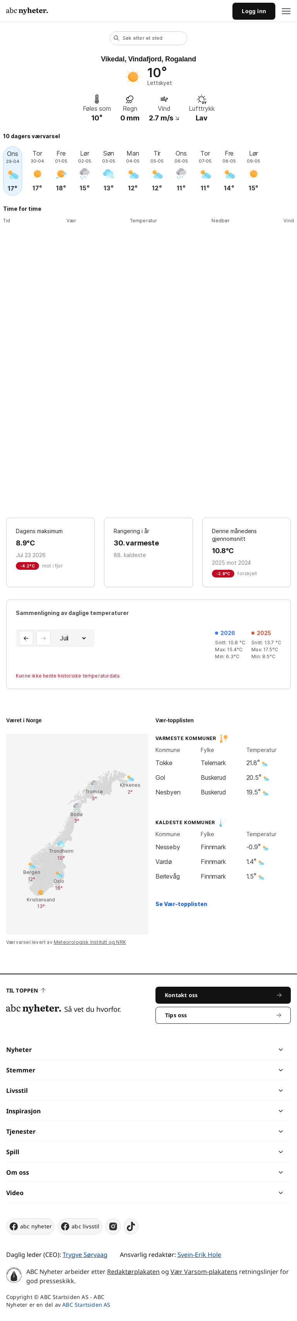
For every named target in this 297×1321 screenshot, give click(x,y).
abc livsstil (79, 1226)
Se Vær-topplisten (181, 904)
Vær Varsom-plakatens (204, 1271)
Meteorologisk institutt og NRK (90, 942)
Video (15, 1193)
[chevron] (214, 1050)
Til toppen (26, 990)
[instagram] (113, 1226)
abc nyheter (30, 1226)
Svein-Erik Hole (199, 1254)
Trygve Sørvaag (85, 1254)
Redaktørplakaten (133, 1271)
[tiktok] (131, 1226)
